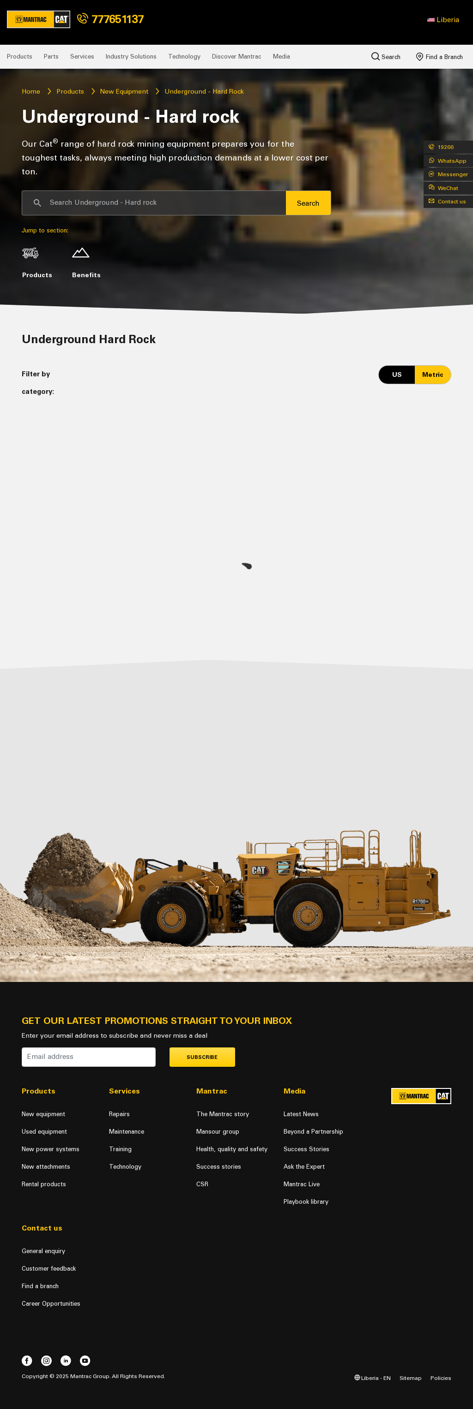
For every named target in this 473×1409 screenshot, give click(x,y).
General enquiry (43, 1251)
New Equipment (124, 91)
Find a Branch (439, 57)
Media (281, 56)
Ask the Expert (304, 1166)
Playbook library (306, 1201)
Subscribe (202, 1057)
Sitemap (411, 1377)
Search (385, 56)
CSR (202, 1184)
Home (31, 91)
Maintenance (126, 1131)
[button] (443, 20)
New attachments (46, 1166)
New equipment (43, 1114)
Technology (184, 56)
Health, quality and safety (231, 1149)
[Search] (154, 203)
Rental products (44, 1184)
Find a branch (40, 1286)
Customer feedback (49, 1268)
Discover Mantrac (236, 56)
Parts (51, 56)
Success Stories (306, 1149)
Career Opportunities (51, 1303)
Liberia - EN (372, 1377)
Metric (432, 375)
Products (19, 56)
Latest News (301, 1114)
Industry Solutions (131, 56)
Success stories (218, 1166)
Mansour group (217, 1131)
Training (120, 1149)
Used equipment (44, 1131)
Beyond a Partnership (313, 1131)
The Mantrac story (222, 1114)
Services (82, 56)
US (397, 375)
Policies (441, 1377)
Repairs (119, 1114)
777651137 (110, 19)
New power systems (50, 1149)
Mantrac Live (302, 1184)
